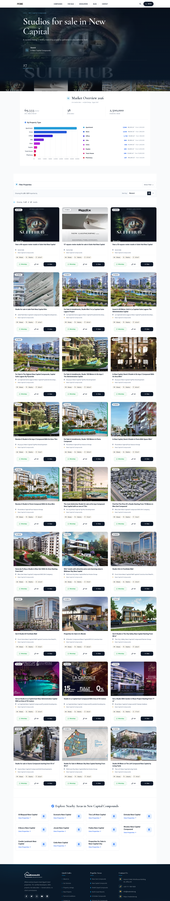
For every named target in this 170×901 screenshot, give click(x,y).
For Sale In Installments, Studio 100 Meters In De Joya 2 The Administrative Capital (83, 375)
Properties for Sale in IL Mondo (75, 633)
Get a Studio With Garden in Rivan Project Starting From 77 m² (133, 700)
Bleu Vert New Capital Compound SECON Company (132, 509)
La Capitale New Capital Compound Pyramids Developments (38, 704)
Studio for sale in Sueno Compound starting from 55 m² (35, 763)
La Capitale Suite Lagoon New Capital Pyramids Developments (86, 315)
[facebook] (26, 896)
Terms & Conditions (68, 896)
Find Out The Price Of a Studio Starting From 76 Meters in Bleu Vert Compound (132, 505)
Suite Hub (21, 250)
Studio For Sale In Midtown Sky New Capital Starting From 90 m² (84, 764)
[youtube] (42, 896)
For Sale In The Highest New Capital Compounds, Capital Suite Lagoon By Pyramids (35, 375)
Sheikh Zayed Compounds (99, 887)
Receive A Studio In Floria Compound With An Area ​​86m (35, 504)
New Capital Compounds (26, 252)
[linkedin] (47, 896)
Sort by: (124, 193)
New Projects (67, 891)
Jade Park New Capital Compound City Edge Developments (38, 315)
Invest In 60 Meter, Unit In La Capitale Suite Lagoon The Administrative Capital (132, 310)
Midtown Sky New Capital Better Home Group (81, 574)
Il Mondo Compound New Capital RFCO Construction (84, 639)
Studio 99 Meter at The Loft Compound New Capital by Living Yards (131, 764)
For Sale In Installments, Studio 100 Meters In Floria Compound (82, 440)
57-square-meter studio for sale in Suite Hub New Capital (84, 244)
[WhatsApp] (23, 264)
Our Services (66, 883)
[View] (50, 264)
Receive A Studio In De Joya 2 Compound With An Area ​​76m (36, 439)
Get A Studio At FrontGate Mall (26, 633)
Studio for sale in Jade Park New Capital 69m (31, 309)
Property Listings (68, 887)
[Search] (140, 4)
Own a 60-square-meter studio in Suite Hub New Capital (35, 244)
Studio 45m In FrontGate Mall (122, 569)
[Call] (36, 264)
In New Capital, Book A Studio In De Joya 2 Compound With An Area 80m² (133, 375)
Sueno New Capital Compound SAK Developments (35, 769)
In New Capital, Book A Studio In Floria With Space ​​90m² (132, 439)
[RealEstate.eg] (20, 4)
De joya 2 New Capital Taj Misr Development (81, 380)
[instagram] (37, 896)
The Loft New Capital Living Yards (126, 769)
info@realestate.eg (129, 891)
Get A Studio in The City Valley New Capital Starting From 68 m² (132, 635)
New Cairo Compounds (98, 879)
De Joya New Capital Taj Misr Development (80, 509)
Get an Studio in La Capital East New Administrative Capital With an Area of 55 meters (36, 700)
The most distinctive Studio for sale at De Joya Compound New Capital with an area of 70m (84, 505)
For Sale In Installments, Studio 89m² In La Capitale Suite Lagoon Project (84, 310)
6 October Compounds (98, 896)
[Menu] (148, 4)
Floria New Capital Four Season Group (79, 444)
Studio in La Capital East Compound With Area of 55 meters (85, 698)
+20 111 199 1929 (129, 886)
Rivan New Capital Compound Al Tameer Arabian (131, 704)
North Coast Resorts (97, 891)
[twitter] (31, 896)
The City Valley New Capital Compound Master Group (133, 639)
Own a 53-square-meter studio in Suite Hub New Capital (132, 244)
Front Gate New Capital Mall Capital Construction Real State (135, 574)
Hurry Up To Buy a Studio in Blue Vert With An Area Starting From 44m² (36, 570)
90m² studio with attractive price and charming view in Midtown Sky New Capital (83, 570)
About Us (65, 879)
